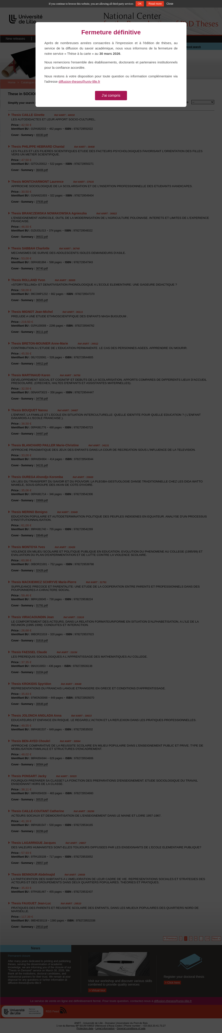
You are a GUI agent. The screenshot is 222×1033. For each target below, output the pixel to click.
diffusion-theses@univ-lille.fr (79, 81)
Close (169, 3)
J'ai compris (111, 95)
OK (140, 3)
